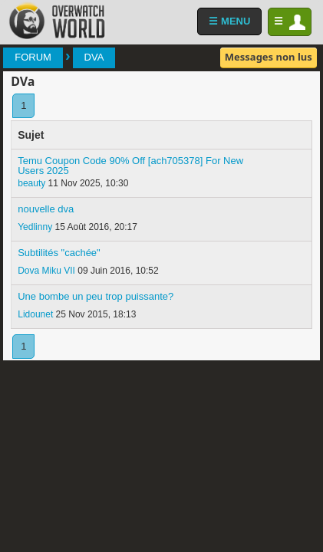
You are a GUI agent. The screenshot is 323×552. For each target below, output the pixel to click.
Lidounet (35, 314)
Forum (33, 57)
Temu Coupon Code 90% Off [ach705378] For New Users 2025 (130, 165)
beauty (31, 183)
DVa (94, 57)
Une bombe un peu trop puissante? (95, 296)
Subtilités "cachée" (59, 252)
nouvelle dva (46, 209)
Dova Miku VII (46, 270)
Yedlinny (35, 227)
